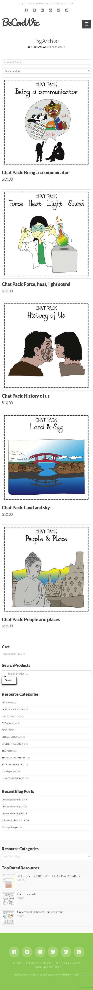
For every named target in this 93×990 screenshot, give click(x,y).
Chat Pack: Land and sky (26, 507)
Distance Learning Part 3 (14, 799)
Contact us (67, 3)
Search (9, 680)
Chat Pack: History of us (25, 396)
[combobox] (46, 856)
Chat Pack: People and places (31, 619)
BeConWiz (20, 22)
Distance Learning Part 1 (14, 813)
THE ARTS (7, 750)
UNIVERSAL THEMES (13, 778)
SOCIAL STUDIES (11, 736)
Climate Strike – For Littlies (15, 820)
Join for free (52, 3)
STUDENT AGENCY (12, 743)
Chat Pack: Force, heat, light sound (36, 284)
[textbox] (46, 856)
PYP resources (9, 723)
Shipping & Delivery (48, 967)
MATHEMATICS (10, 716)
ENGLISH (7, 702)
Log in (22, 3)
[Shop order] (46, 71)
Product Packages (68, 963)
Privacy (18, 963)
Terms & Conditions (39, 963)
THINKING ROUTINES (13, 757)
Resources (40, 47)
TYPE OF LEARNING (12, 764)
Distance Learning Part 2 (14, 806)
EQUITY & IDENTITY (12, 709)
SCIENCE (7, 730)
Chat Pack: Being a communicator (35, 172)
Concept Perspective (12, 827)
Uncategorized (9, 771)
